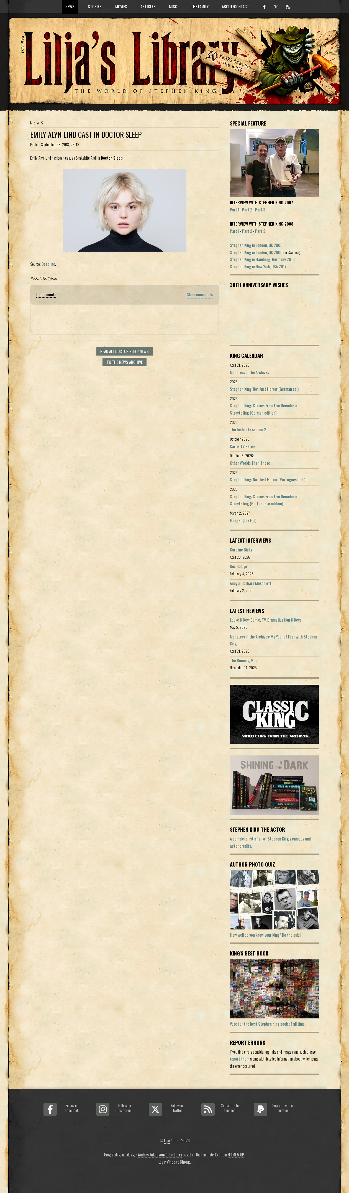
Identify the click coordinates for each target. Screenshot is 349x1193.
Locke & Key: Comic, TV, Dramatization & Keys (265, 620)
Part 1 (234, 210)
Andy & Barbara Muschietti (251, 583)
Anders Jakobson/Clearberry (160, 1155)
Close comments (200, 294)
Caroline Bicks (241, 550)
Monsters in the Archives (249, 372)
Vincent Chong (178, 1162)
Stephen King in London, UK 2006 (256, 245)
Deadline (48, 264)
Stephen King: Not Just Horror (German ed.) (264, 389)
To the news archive (125, 362)
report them (239, 1059)
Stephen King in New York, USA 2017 (258, 266)
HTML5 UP (236, 1155)
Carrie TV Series (242, 446)
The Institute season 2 (248, 429)
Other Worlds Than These (250, 463)
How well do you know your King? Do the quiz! (265, 935)
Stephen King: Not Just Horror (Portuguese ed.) (267, 479)
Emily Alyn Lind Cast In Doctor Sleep (86, 134)
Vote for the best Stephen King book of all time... (268, 1024)
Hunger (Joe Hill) (243, 520)
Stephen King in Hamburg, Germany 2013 (262, 259)
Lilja (167, 1140)
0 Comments (46, 294)
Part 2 (247, 210)
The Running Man (243, 660)
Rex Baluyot (239, 566)
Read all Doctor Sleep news (124, 351)
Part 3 (260, 210)
